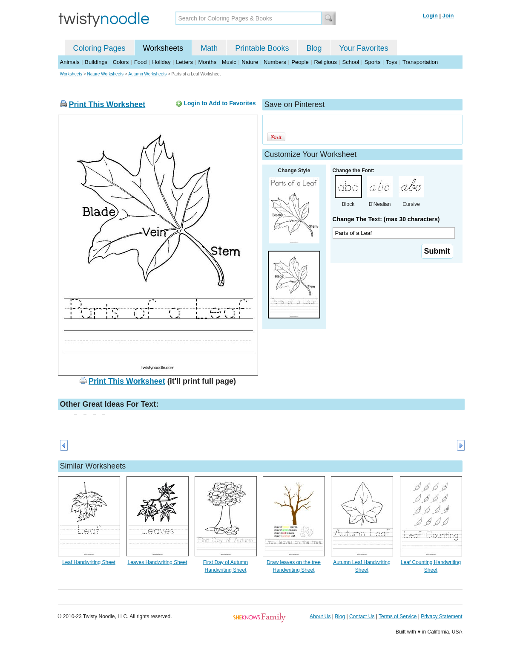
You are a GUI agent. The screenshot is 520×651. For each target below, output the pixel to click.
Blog (314, 48)
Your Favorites (363, 48)
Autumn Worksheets (147, 74)
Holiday (161, 62)
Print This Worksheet (107, 104)
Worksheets (163, 48)
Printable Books (262, 48)
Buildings (96, 62)
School (350, 62)
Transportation (420, 62)
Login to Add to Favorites (220, 103)
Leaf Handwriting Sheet (88, 562)
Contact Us (361, 616)
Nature (249, 62)
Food (140, 62)
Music (229, 62)
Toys (391, 62)
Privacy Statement (441, 616)
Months (207, 62)
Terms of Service (398, 616)
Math (209, 48)
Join (448, 15)
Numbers (275, 62)
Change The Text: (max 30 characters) (386, 219)
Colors (121, 62)
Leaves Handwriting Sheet (157, 562)
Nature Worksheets (105, 74)
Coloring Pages (99, 48)
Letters (184, 62)
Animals (70, 62)
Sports (373, 62)
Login (430, 15)
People (299, 62)
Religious (325, 62)
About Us (320, 616)
